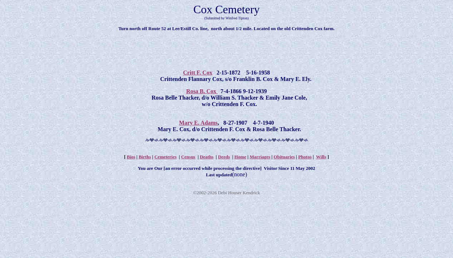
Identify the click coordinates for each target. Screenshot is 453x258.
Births (145, 156)
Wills (321, 156)
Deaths (206, 156)
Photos (305, 156)
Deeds (224, 156)
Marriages (260, 156)
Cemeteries (165, 156)
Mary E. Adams (198, 123)
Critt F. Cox (197, 73)
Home (240, 156)
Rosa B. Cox (202, 91)
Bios (131, 156)
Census (188, 156)
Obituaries (284, 156)
